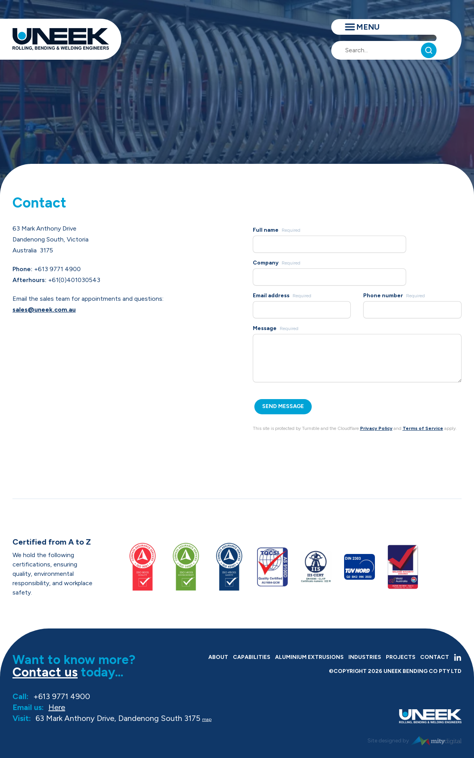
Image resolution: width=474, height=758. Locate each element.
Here (56, 707)
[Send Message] (283, 406)
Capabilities (251, 657)
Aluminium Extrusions (309, 657)
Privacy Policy (376, 428)
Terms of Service (423, 428)
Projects (400, 657)
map (206, 719)
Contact (434, 657)
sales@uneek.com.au (44, 309)
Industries (364, 657)
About (218, 657)
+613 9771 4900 (61, 696)
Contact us (45, 672)
